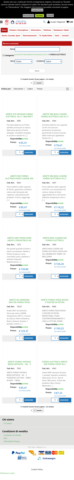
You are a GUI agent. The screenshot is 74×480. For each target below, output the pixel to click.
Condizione (40, 61)
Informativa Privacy (12, 441)
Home (4, 30)
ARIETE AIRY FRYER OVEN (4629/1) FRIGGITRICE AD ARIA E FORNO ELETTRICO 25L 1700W (19, 241)
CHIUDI (50, 15)
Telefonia (47, 30)
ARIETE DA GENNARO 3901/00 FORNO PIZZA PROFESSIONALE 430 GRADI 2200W (19, 303)
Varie (57, 36)
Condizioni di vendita (12, 435)
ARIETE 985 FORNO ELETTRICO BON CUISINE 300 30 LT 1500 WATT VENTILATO (19, 178)
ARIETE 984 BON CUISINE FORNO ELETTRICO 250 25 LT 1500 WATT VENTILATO (54, 116)
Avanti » (40, 83)
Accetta (39, 15)
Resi (5, 438)
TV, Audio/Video (45, 36)
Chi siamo (8, 423)
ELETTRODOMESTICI (27, 55)
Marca (12, 61)
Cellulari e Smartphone (18, 30)
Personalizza (28, 15)
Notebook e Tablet (61, 30)
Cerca (12, 49)
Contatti (65, 36)
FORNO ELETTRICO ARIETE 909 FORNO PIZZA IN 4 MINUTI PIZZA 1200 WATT (54, 364)
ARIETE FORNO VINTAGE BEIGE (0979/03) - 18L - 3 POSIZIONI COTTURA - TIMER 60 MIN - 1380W (19, 365)
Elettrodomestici (30, 36)
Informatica (36, 30)
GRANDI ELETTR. (42, 55)
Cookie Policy (37, 10)
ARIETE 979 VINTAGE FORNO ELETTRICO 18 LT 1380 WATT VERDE (19, 116)
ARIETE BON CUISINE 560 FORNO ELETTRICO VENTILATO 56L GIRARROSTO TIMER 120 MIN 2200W (55, 241)
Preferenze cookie (7, 473)
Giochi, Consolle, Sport (11, 36)
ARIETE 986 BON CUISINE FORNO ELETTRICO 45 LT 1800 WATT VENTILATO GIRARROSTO (55, 180)
